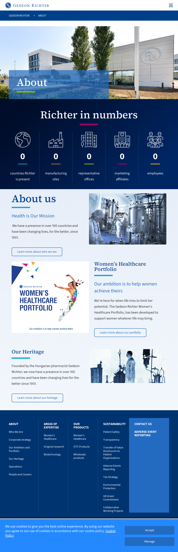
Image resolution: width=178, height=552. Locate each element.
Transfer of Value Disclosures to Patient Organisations (113, 453)
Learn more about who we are (37, 252)
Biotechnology (52, 454)
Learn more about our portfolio (120, 332)
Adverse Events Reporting (112, 467)
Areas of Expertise (51, 426)
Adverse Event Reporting (145, 433)
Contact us (143, 424)
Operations (15, 467)
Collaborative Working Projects (113, 509)
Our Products (81, 426)
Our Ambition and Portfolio (19, 449)
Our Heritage (16, 459)
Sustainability (114, 424)
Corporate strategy (20, 440)
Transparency (111, 440)
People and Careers (20, 474)
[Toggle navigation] (170, 5)
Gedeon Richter (19, 16)
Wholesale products (80, 456)
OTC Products (82, 447)
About (13, 424)
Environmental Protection (111, 486)
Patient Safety (111, 432)
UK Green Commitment (111, 498)
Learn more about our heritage (37, 398)
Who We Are (16, 432)
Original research (54, 447)
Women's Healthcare (50, 437)
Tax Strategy (110, 477)
